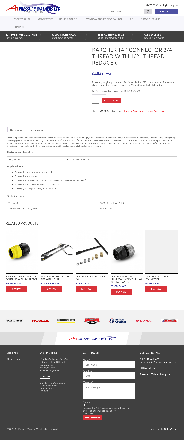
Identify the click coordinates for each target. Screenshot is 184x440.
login (165, 5)
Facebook (145, 374)
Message (88, 381)
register (174, 5)
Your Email (89, 370)
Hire (130, 19)
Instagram (165, 374)
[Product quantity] (95, 101)
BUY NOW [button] (16, 289)
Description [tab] (16, 129)
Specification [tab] (37, 129)
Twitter (155, 374)
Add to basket (111, 100)
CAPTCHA (88, 413)
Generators (45, 19)
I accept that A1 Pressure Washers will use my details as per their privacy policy (106, 409)
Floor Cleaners (150, 19)
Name (86, 359)
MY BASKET (166, 11)
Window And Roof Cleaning (104, 19)
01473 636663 (153, 5)
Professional (22, 19)
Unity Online (170, 429)
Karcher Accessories (134, 110)
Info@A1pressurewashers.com (162, 362)
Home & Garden (68, 19)
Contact (19, 27)
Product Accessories (156, 110)
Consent (87, 402)
